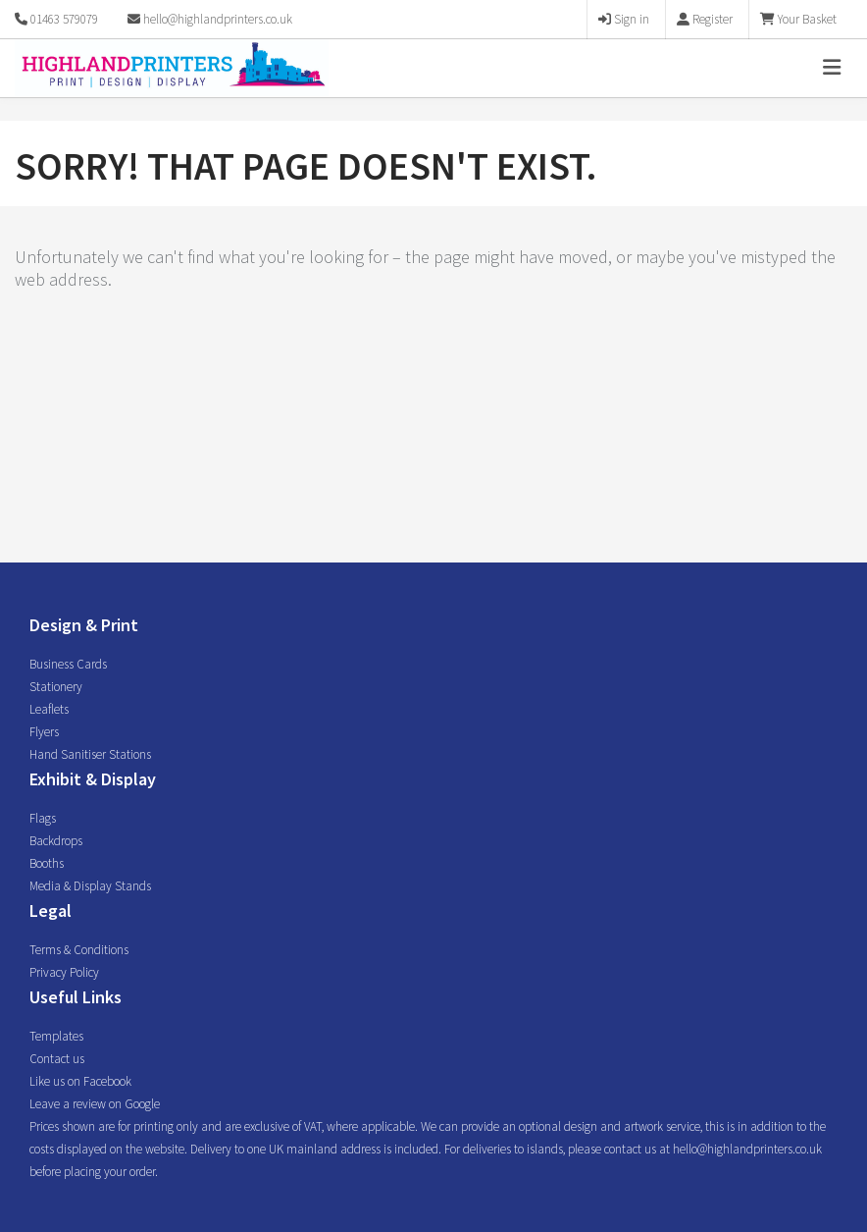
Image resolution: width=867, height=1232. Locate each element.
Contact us (56, 1058)
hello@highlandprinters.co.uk (210, 19)
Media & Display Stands (90, 886)
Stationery (55, 686)
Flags (42, 818)
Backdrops (55, 840)
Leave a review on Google (94, 1104)
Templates (56, 1036)
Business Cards (68, 664)
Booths (46, 863)
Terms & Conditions (78, 949)
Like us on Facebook (80, 1081)
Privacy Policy (64, 972)
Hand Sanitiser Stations (90, 754)
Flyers (44, 731)
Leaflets (49, 709)
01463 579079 (64, 19)
